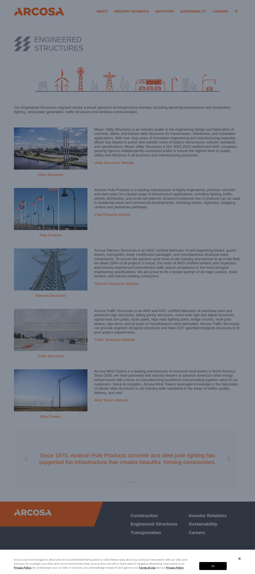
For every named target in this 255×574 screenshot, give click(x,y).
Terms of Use (147, 567)
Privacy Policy (22, 567)
